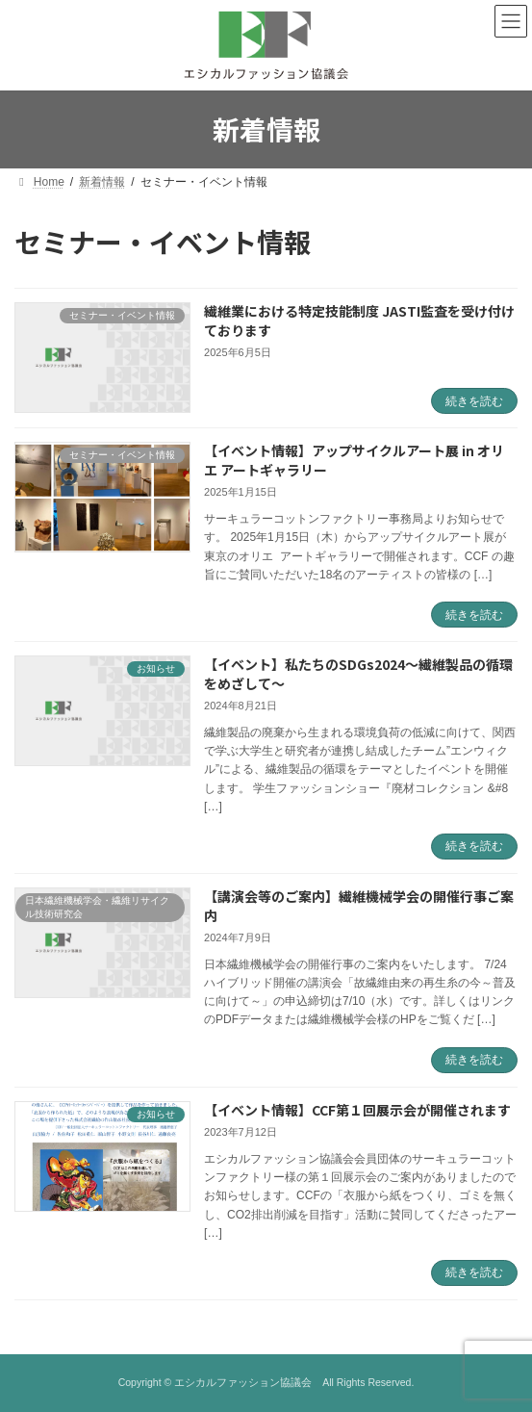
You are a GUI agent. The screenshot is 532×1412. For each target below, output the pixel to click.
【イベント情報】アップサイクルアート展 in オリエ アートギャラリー (354, 460)
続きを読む (474, 401)
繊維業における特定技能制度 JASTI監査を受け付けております (359, 320)
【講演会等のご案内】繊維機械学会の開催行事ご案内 (359, 905)
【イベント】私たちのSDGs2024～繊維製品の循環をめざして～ (358, 674)
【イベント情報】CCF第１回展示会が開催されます (357, 1109)
